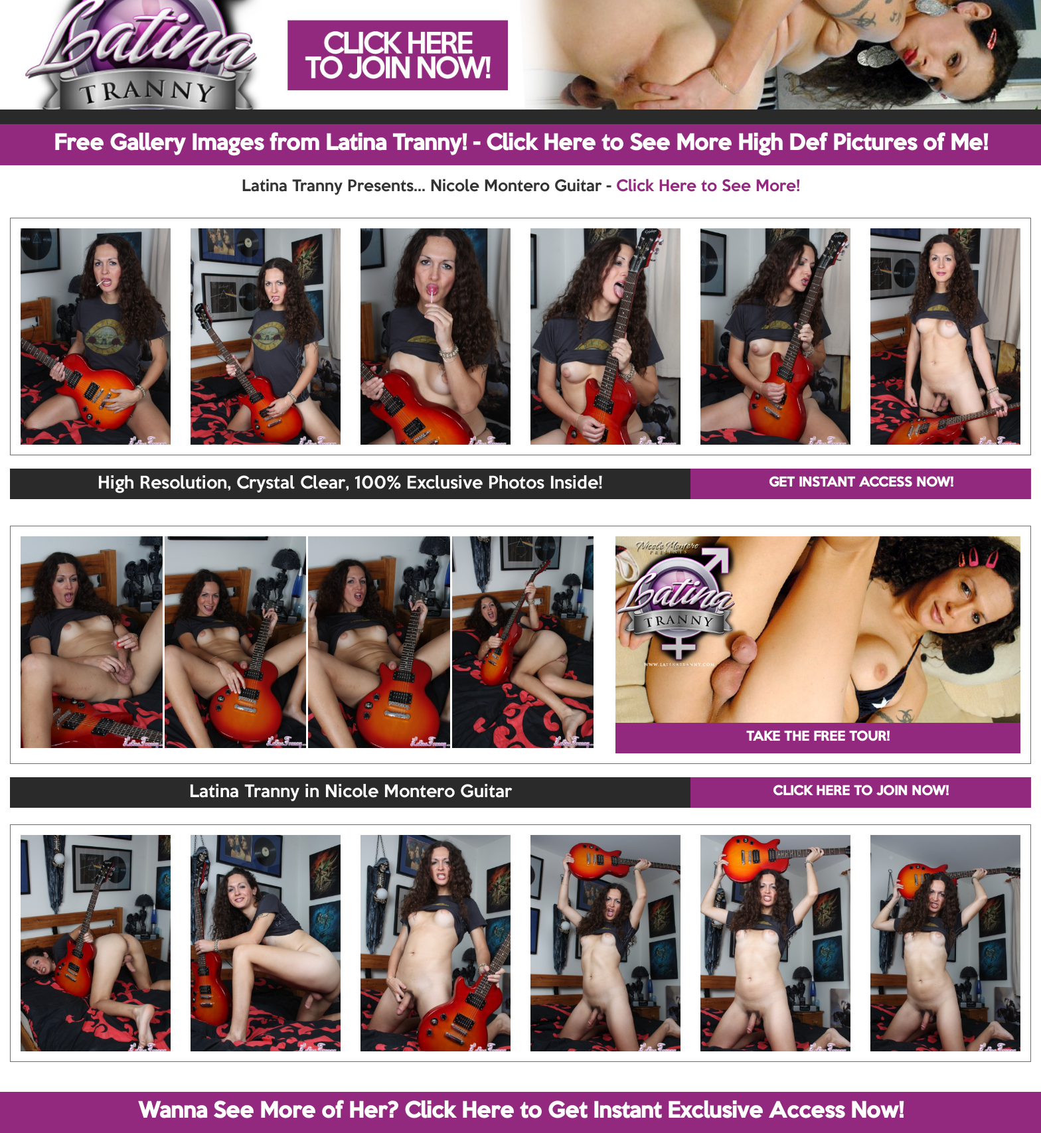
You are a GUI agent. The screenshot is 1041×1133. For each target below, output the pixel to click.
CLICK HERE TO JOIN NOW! (861, 792)
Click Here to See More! (708, 186)
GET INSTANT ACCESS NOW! (861, 483)
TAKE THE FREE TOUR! (818, 737)
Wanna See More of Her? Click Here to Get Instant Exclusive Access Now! (521, 1112)
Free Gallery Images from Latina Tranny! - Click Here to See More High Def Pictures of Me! (521, 144)
